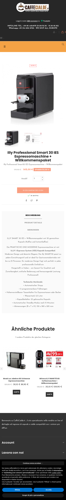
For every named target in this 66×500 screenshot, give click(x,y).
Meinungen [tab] (33, 230)
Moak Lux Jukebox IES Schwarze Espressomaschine (16, 379)
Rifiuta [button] (17, 490)
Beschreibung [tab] (33, 215)
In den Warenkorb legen (33, 190)
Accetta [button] (49, 490)
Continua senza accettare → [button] (33, 463)
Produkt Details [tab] (33, 222)
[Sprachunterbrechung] (2, 38)
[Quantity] (37, 178)
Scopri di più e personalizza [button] (33, 495)
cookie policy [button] (56, 473)
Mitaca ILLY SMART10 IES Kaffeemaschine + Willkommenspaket (50, 380)
